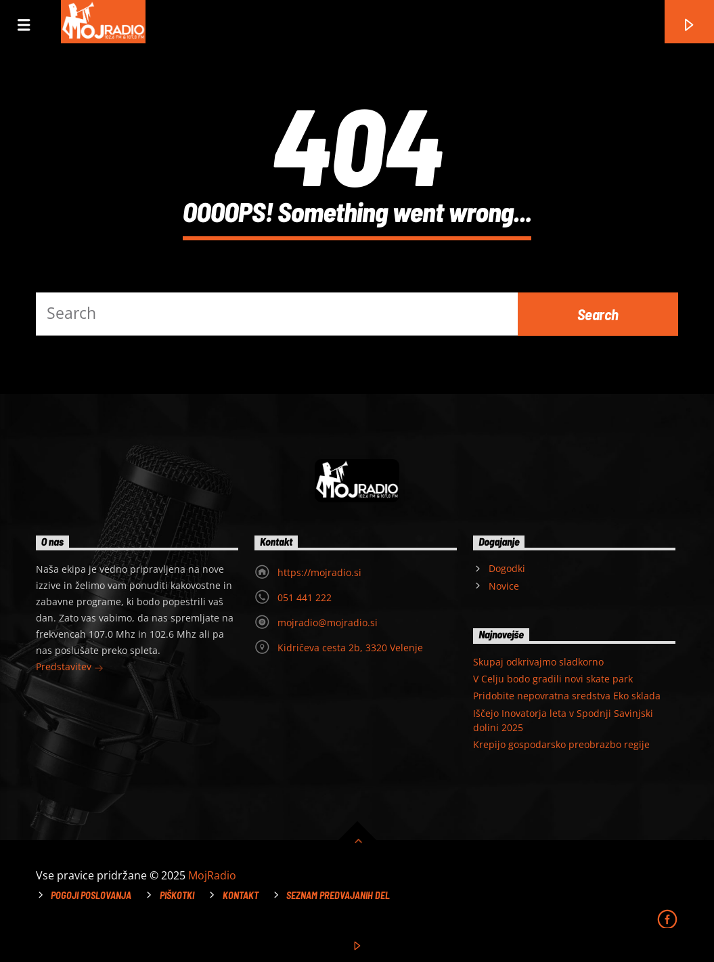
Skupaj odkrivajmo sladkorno (538, 661)
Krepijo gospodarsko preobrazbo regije (561, 744)
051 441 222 (304, 597)
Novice (504, 586)
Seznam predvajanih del (338, 895)
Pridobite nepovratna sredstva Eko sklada (567, 695)
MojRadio (212, 875)
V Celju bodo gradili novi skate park (553, 678)
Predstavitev (70, 668)
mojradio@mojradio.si (327, 622)
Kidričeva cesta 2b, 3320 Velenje (350, 647)
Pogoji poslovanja (91, 895)
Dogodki (507, 568)
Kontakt (241, 895)
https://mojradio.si (319, 572)
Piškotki (177, 895)
